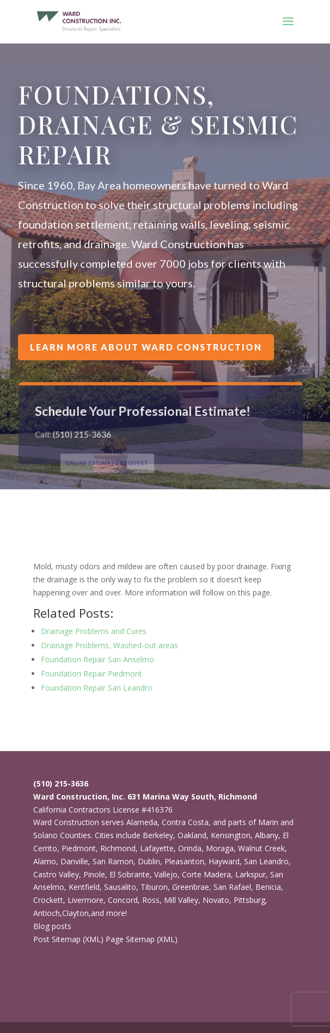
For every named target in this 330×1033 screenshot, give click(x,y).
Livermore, (87, 900)
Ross (151, 900)
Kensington (230, 835)
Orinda (189, 848)
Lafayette (157, 848)
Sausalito (120, 887)
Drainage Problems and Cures (93, 631)
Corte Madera (206, 874)
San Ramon (113, 861)
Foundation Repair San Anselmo (97, 659)
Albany (266, 835)
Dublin (149, 861)
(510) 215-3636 (85, 434)
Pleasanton (184, 861)
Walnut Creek (261, 848)
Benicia (268, 887)
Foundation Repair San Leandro (96, 687)
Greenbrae (190, 887)
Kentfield (84, 887)
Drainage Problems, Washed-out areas (109, 645)
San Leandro (266, 861)
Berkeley (158, 835)
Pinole (94, 874)
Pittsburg (249, 900)
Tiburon (154, 887)
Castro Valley (56, 874)
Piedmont (79, 848)
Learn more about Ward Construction (146, 347)
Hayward (224, 861)
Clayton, (76, 913)
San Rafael (232, 887)
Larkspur (250, 874)
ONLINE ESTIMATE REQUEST (116, 463)
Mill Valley (181, 900)
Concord (123, 900)
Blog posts (52, 926)
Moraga (220, 848)
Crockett (48, 900)
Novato (216, 900)
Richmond (118, 848)
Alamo (44, 861)
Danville (74, 861)
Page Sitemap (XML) (142, 939)
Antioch (46, 913)
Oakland (192, 835)
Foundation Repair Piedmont (91, 673)
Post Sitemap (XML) (68, 939)
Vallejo (166, 874)
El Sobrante (129, 874)
